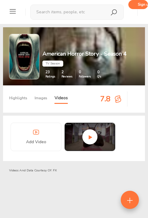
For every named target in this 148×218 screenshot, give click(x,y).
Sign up (143, 4)
